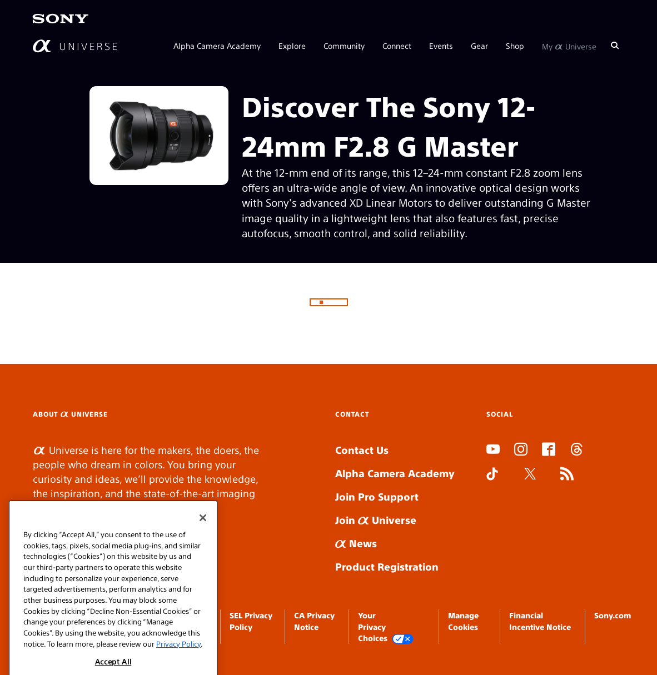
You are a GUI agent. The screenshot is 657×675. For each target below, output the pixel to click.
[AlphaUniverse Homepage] (75, 45)
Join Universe (375, 519)
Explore (292, 46)
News (356, 543)
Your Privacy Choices (386, 627)
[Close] (203, 530)
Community (344, 46)
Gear (479, 46)
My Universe (569, 45)
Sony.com (612, 615)
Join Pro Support (377, 496)
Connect (396, 46)
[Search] (614, 45)
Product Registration (387, 566)
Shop (515, 46)
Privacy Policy (178, 656)
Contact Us (362, 449)
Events (441, 46)
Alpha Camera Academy (217, 46)
